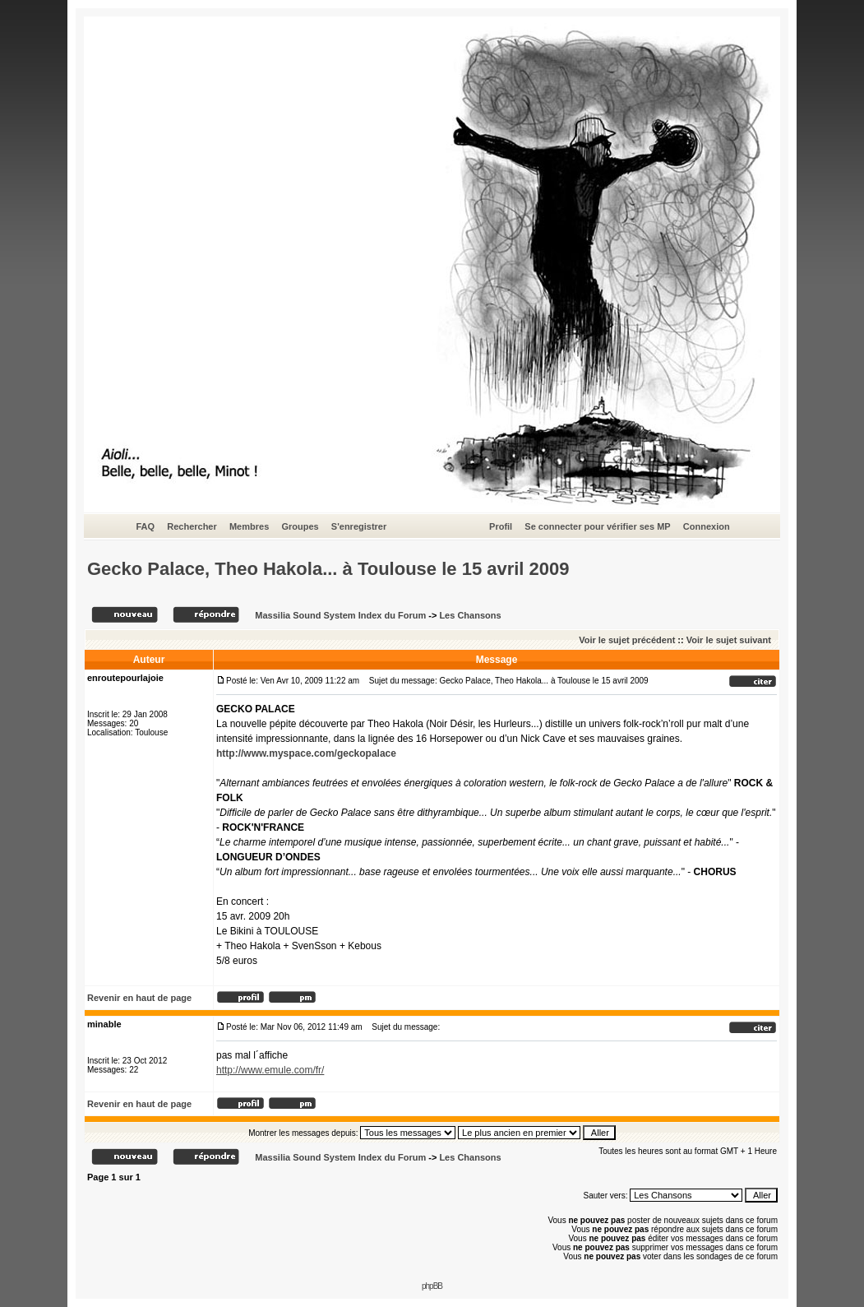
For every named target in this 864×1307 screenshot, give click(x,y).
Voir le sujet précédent (627, 640)
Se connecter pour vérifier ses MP (597, 526)
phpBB (432, 1286)
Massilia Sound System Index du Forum (340, 615)
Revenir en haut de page (139, 998)
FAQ (145, 526)
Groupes (299, 526)
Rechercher (192, 526)
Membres (249, 526)
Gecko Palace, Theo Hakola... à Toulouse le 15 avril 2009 (328, 568)
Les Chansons (470, 615)
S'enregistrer (358, 526)
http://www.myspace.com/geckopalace (306, 753)
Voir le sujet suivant (728, 640)
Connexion (706, 526)
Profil (500, 526)
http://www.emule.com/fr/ (270, 1070)
